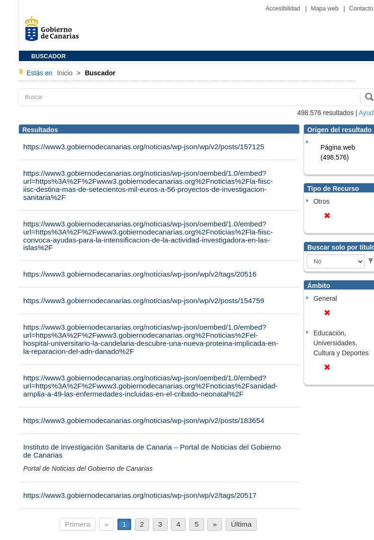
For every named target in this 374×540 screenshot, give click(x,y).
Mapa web (325, 8)
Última (241, 524)
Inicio (65, 73)
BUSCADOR (48, 56)
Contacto (361, 8)
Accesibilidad (284, 8)
